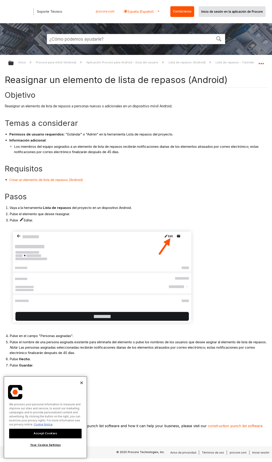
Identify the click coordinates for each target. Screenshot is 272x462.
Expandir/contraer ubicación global (261, 61)
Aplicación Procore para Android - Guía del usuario (122, 62)
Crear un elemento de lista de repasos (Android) (46, 180)
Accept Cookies (45, 433)
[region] (45, 417)
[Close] (82, 383)
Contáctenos (182, 11)
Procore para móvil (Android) (56, 62)
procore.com (105, 11)
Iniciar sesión (260, 452)
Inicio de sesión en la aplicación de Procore (232, 11)
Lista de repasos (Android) (187, 62)
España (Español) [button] (140, 11)
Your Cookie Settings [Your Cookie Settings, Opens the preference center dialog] (45, 445)
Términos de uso (213, 452)
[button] (219, 38)
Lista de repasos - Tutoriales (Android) (243, 62)
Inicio (23, 62)
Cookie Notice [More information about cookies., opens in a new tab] (43, 424)
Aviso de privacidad (183, 452)
